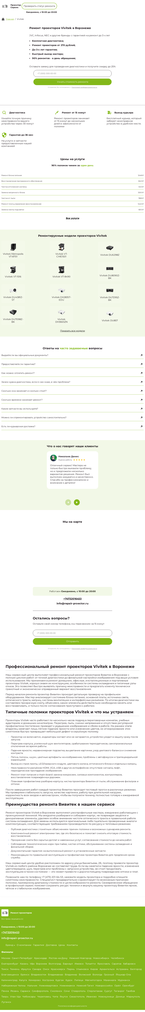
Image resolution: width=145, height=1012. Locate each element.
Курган (59, 982)
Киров (94, 971)
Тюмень (14, 971)
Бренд (47, 10)
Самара (36, 971)
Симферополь (40, 993)
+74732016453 (65, 4)
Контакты (82, 10)
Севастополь (77, 998)
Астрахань (122, 971)
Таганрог (119, 993)
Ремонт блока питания (11, 175)
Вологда (97, 976)
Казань (24, 965)
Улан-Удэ (15, 998)
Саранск (25, 993)
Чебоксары (29, 998)
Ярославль (103, 965)
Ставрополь (78, 993)
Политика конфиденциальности (72, 1008)
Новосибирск (101, 960)
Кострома (48, 982)
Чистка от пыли (8, 198)
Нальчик (32, 987)
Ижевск (79, 965)
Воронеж (41, 965)
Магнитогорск (93, 982)
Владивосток (38, 976)
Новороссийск (104, 987)
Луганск (6, 1004)
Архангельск (107, 971)
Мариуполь (133, 998)
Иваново (91, 998)
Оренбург (128, 987)
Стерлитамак (95, 993)
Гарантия (38, 947)
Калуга (23, 982)
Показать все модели (72, 331)
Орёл (117, 987)
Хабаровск (129, 965)
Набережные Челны (13, 987)
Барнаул (68, 965)
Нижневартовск (48, 987)
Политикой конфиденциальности (84, 87)
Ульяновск (82, 971)
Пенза (5, 993)
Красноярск (58, 971)
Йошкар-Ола (123, 976)
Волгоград (55, 965)
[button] (77, 504)
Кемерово (35, 982)
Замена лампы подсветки (12, 210)
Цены (72, 10)
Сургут (108, 993)
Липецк (78, 982)
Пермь (71, 971)
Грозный (109, 976)
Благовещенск (10, 976)
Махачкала (110, 982)
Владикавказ (55, 976)
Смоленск (56, 993)
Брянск (25, 976)
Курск (69, 982)
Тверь (4, 998)
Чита (55, 998)
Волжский (85, 976)
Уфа (32, 965)
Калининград (9, 982)
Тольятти (90, 965)
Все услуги (72, 218)
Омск (46, 971)
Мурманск (124, 982)
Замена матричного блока (13, 192)
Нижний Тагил (85, 987)
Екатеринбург (9, 965)
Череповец (44, 998)
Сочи (67, 993)
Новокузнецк (106, 998)
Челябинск (117, 960)
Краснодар (40, 960)
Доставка (51, 947)
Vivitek (20, 19)
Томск (4, 971)
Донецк (120, 998)
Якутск (64, 998)
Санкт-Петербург (22, 960)
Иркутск (26, 971)
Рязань (14, 993)
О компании (60, 10)
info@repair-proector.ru (72, 605)
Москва (5, 960)
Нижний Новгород (80, 960)
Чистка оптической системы (14, 187)
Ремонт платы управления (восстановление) (21, 204)
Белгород (136, 971)
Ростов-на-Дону (58, 960)
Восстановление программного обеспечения (21, 181)
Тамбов (130, 993)
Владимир (71, 976)
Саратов (116, 965)
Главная (10, 19)
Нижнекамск (67, 987)
